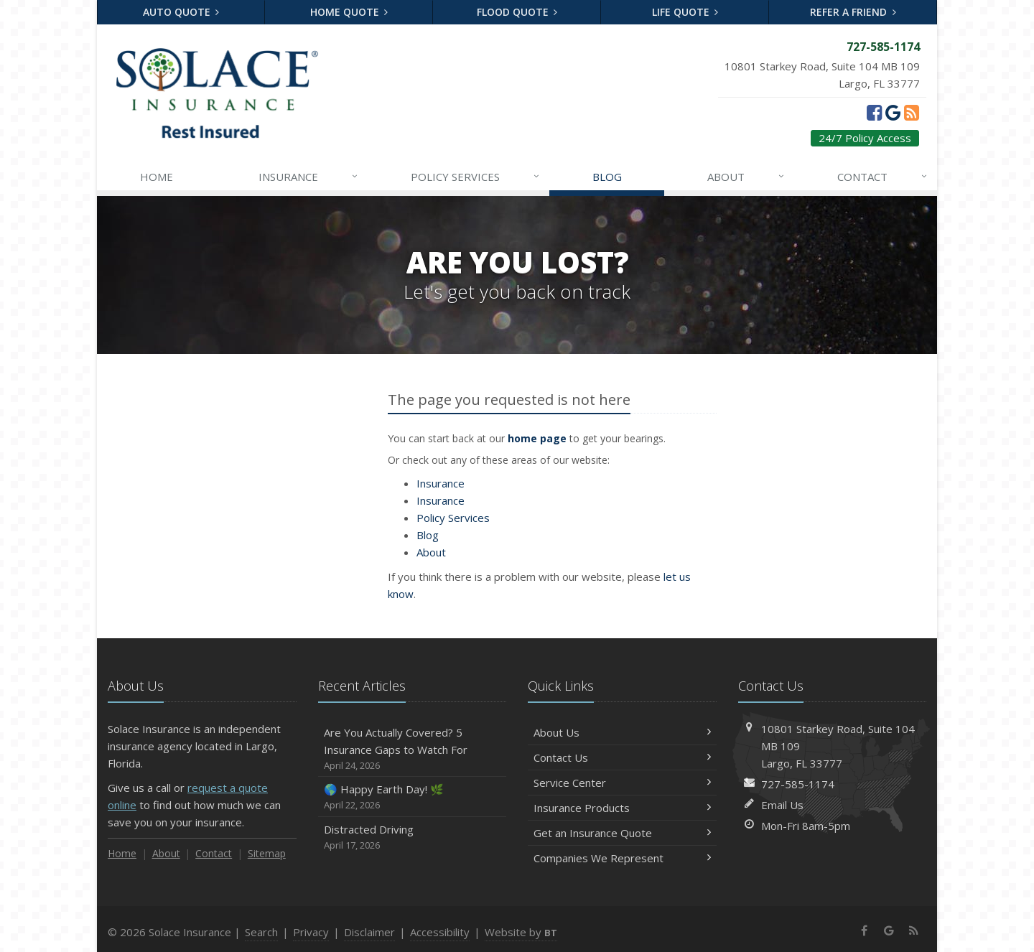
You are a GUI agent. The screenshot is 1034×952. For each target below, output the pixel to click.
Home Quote (349, 12)
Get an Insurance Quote (622, 833)
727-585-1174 (797, 784)
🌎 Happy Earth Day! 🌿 (412, 797)
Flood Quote (517, 12)
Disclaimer (369, 932)
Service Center (622, 782)
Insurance (309, 177)
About (746, 177)
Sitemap (267, 853)
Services (476, 177)
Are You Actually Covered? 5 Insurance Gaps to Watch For (412, 749)
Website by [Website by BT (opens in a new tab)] (521, 932)
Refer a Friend (853, 12)
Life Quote (685, 12)
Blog (607, 176)
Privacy (311, 932)
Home (156, 176)
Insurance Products (622, 808)
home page (537, 438)
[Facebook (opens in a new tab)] (874, 112)
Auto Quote (181, 12)
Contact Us (622, 757)
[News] (911, 112)
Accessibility (440, 932)
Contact (883, 177)
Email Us (782, 805)
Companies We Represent (622, 858)
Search (261, 932)
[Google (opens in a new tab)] (892, 112)
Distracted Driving (412, 837)
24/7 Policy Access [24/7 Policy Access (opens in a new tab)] (865, 138)
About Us (622, 732)
